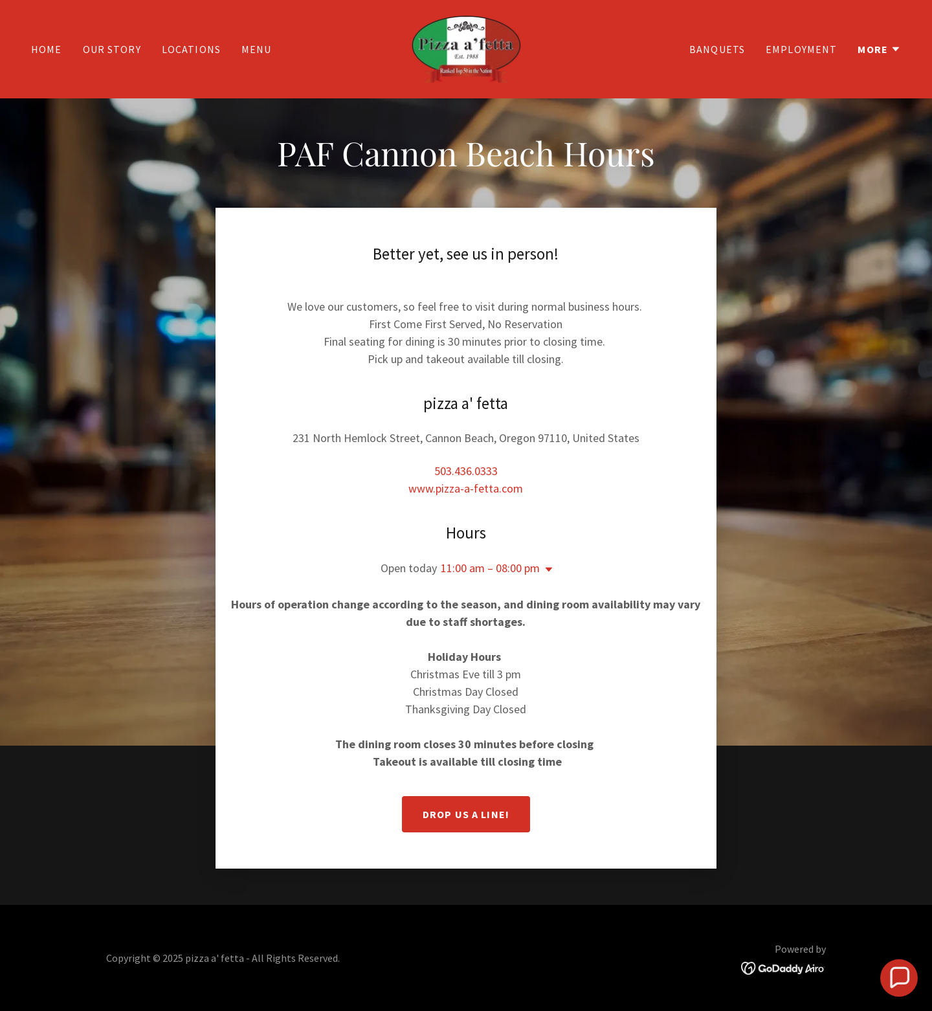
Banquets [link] (717, 49)
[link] (466, 47)
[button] (879, 49)
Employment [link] (801, 49)
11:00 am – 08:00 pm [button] (490, 568)
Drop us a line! (466, 814)
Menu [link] (256, 49)
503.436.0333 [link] (466, 470)
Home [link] (46, 49)
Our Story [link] (112, 49)
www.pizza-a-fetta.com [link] (465, 488)
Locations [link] (191, 49)
